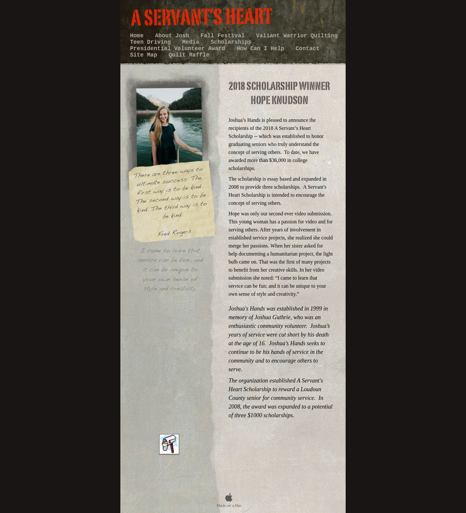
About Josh (173, 35)
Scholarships (231, 42)
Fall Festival (224, 35)
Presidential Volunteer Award (179, 48)
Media (192, 42)
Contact (308, 48)
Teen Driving (152, 42)
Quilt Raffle (189, 55)
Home (138, 35)
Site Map (145, 55)
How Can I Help (262, 48)
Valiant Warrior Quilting (297, 35)
